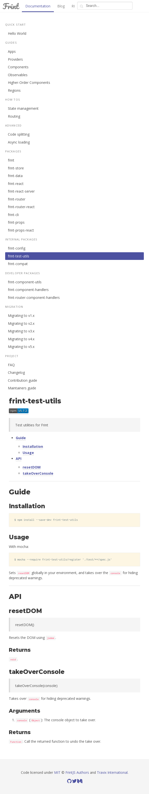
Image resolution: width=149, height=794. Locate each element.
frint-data (15, 175)
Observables (18, 74)
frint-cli (13, 214)
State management (23, 108)
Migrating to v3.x (21, 331)
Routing (14, 116)
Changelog (16, 372)
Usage (28, 452)
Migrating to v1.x (21, 315)
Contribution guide (22, 380)
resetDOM (32, 467)
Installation (33, 446)
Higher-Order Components (29, 82)
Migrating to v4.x (21, 339)
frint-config (16, 248)
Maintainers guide (22, 388)
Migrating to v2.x (21, 323)
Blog (61, 6)
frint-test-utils (18, 256)
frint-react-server (21, 191)
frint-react (16, 183)
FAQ (11, 364)
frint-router (16, 199)
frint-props (16, 222)
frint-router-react (21, 206)
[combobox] (105, 6)
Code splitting (19, 134)
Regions (14, 90)
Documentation (37, 6)
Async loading (19, 142)
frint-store (16, 168)
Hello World (17, 33)
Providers (15, 59)
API (18, 458)
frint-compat (18, 263)
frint (11, 160)
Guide (21, 437)
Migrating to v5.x (21, 346)
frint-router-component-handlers (34, 297)
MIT (57, 772)
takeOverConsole (38, 473)
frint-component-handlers (28, 289)
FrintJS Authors (77, 772)
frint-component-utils (25, 282)
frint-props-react (21, 230)
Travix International (112, 772)
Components (18, 67)
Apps (12, 51)
